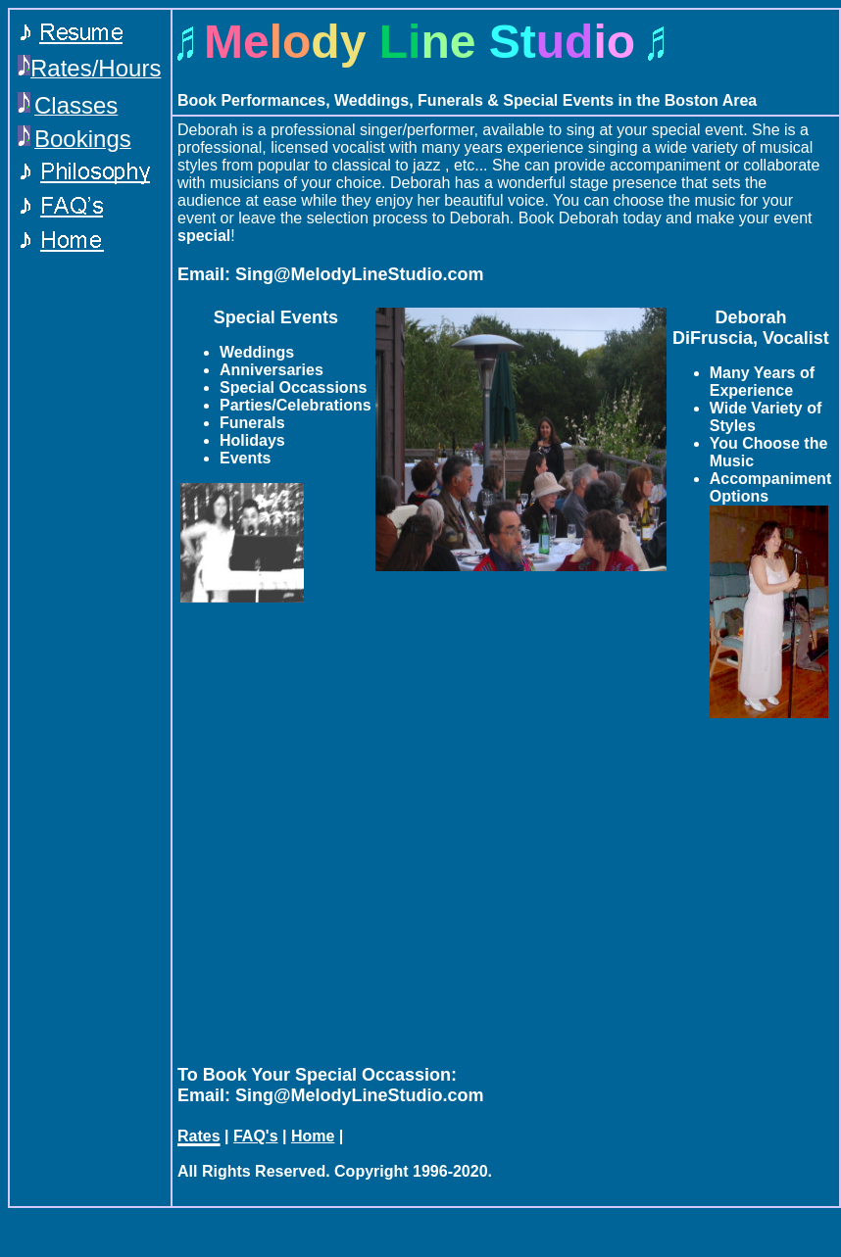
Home (312, 1136)
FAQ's (255, 1136)
